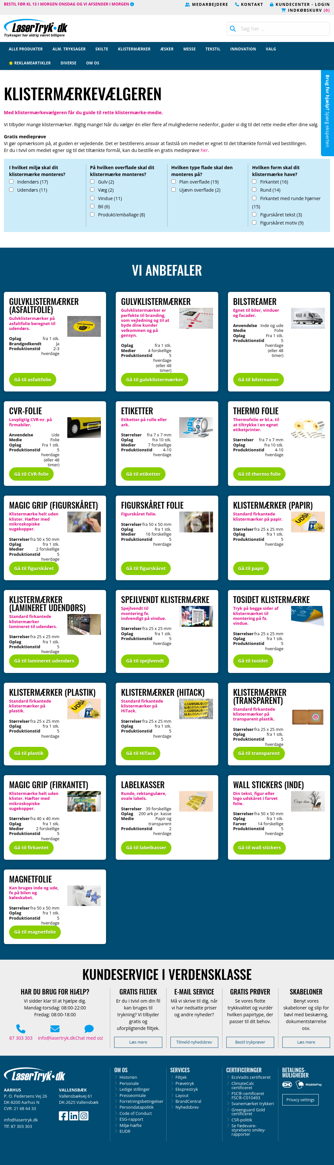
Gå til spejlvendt (145, 661)
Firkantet (270, 182)
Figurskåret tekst (277, 215)
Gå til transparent (259, 753)
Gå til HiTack (140, 753)
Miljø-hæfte (130, 1125)
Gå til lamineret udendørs (44, 661)
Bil (100, 206)
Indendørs (28, 182)
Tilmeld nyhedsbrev (194, 1042)
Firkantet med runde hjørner (286, 202)
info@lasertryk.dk (56, 1033)
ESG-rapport (131, 1119)
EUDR (124, 1131)
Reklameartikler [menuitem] (30, 63)
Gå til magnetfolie (35, 932)
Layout (182, 1095)
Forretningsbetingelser (140, 1101)
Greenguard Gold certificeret (248, 1112)
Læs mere (138, 1042)
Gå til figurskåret (34, 568)
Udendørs (28, 190)
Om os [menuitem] (92, 63)
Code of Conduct (135, 1113)
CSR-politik (242, 1120)
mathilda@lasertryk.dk (306, 139)
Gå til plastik (29, 753)
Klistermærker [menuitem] (134, 49)
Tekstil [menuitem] (213, 49)
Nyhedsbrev (187, 1107)
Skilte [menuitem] (101, 49)
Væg (102, 190)
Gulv (102, 182)
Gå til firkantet (31, 847)
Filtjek (181, 1077)
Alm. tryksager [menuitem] (69, 49)
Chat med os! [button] (89, 1033)
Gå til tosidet (253, 661)
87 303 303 (21, 1033)
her (204, 150)
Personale (129, 1083)
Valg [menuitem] (271, 49)
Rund (266, 190)
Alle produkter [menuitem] (26, 49)
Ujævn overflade (195, 190)
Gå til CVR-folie (31, 474)
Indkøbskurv (305, 10)
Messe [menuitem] (189, 49)
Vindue (106, 198)
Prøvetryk (185, 1083)
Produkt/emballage (117, 215)
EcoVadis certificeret (251, 1077)
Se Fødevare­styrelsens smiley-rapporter (249, 1130)
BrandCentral (189, 1101)
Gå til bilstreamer (258, 380)
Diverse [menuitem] (68, 63)
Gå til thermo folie (259, 474)
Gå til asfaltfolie (32, 380)
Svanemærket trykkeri (253, 1104)
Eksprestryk (187, 1089)
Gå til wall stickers (259, 847)
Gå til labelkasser (146, 847)
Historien (128, 1077)
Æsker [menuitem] (167, 49)
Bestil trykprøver (250, 1042)
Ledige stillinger (134, 1089)
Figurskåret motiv (277, 223)
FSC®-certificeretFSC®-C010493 (248, 1095)
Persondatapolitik (136, 1107)
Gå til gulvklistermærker (154, 380)
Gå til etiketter (143, 474)
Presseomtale (132, 1095)
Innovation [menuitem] (243, 49)
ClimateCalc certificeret (243, 1085)
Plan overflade (195, 182)
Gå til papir (251, 568)
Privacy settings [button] (300, 1100)
